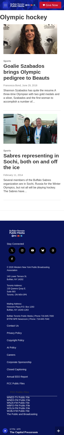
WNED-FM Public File (18, 400)
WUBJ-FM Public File (18, 411)
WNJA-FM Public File (18, 403)
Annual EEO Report (17, 377)
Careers (11, 355)
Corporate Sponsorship (19, 362)
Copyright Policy (15, 340)
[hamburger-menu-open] (5, 5)
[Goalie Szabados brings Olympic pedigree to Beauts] (30, 39)
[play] (5, 430)
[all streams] (59, 431)
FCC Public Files (16, 383)
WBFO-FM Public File (18, 405)
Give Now (52, 5)
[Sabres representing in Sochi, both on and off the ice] (30, 129)
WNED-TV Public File (18, 397)
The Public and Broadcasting (22, 414)
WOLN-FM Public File (18, 408)
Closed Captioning (16, 369)
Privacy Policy (14, 333)
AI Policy (11, 347)
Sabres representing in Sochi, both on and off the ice (31, 161)
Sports (7, 61)
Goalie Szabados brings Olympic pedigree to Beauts (26, 72)
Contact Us (13, 326)
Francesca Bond (12, 85)
